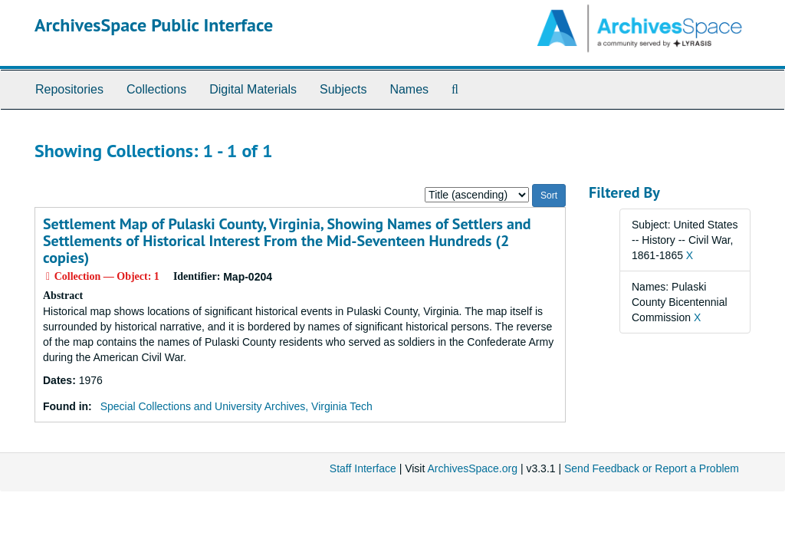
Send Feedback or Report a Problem (651, 468)
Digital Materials (253, 89)
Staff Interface (363, 468)
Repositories (69, 89)
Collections (156, 89)
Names (409, 89)
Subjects (343, 89)
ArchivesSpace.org (472, 468)
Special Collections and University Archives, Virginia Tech (236, 406)
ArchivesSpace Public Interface (153, 25)
